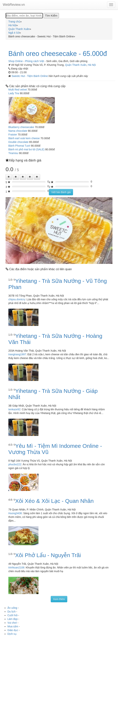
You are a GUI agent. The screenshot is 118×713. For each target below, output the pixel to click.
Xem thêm (59, 599)
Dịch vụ (12, 633)
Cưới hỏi (12, 615)
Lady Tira (13, 93)
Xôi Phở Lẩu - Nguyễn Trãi (48, 555)
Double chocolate (18, 141)
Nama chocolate (17, 130)
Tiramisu (13, 153)
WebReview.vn (14, 5)
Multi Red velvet (17, 89)
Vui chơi (12, 622)
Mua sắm (12, 626)
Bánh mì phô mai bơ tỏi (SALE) (26, 149)
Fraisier (12, 134)
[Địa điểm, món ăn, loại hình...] (24, 15)
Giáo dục (12, 630)
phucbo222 (14, 464)
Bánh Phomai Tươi (19, 145)
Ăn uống (12, 607)
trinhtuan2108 (16, 567)
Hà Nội (92, 64)
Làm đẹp (12, 618)
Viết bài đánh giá (61, 192)
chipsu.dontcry (16, 299)
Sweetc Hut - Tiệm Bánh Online (30, 76)
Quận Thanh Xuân (75, 64)
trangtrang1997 (17, 354)
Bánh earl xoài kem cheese (24, 138)
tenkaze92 (14, 409)
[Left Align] (9, 177)
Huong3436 (15, 513)
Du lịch (11, 611)
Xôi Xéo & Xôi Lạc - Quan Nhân (54, 501)
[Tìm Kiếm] (51, 15)
